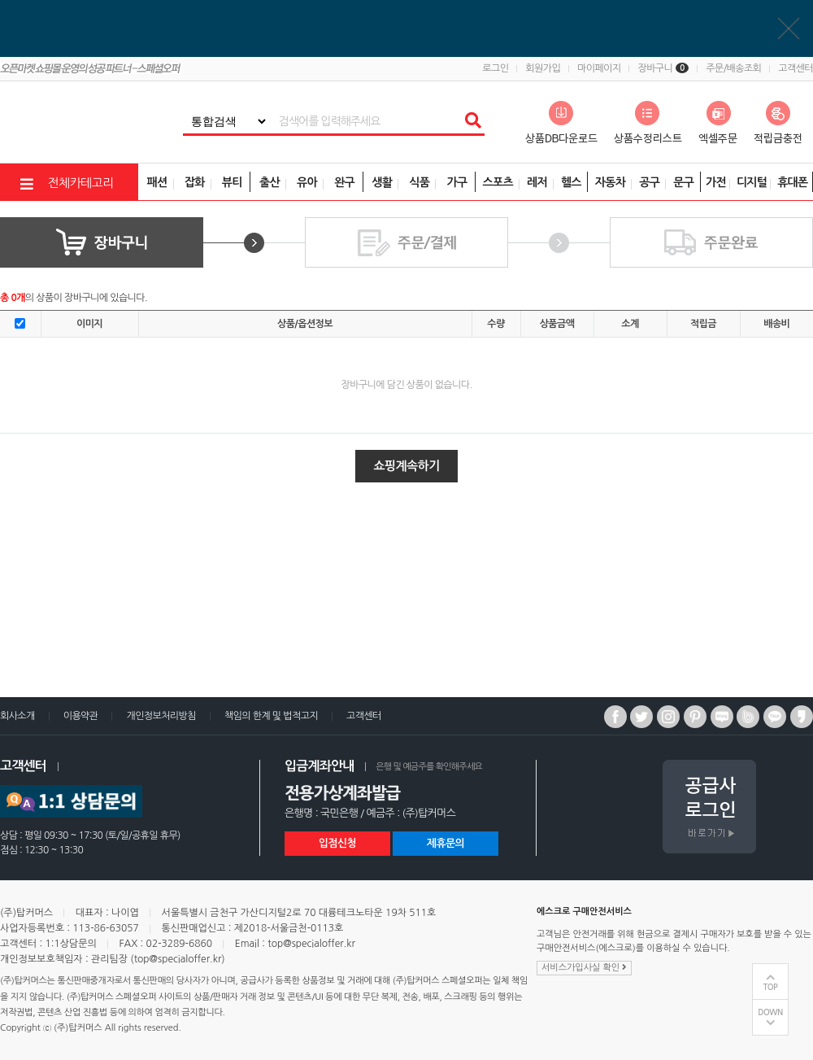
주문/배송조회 (733, 68)
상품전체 (0, 0)
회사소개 (17, 716)
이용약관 (80, 716)
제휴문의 (445, 843)
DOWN (770, 1012)
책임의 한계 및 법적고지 (271, 716)
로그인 (495, 68)
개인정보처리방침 (160, 716)
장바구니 (663, 68)
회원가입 (542, 68)
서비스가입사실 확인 (584, 967)
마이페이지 (598, 68)
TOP (770, 987)
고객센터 (795, 68)
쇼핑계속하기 (406, 466)
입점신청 (337, 843)
